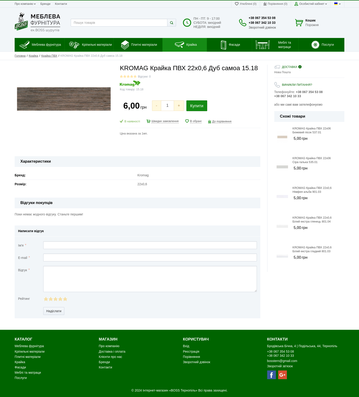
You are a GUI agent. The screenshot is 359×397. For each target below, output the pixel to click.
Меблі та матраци (28, 372)
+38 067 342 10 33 (262, 22)
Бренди (45, 3)
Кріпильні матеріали (29, 351)
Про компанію (25, 3)
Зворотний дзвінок (262, 27)
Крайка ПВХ (49, 55)
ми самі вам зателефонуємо (301, 104)
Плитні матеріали (28, 357)
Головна (20, 55)
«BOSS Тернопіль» (183, 390)
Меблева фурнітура (30, 346)
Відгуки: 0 (144, 76)
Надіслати (53, 311)
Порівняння (191, 357)
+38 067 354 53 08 (262, 18)
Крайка (33, 55)
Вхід (186, 346)
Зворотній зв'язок (280, 366)
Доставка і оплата (112, 351)
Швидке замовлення (165, 121)
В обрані (195, 121)
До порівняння (221, 121)
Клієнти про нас (110, 357)
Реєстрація (191, 351)
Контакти (61, 3)
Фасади (20, 367)
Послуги (21, 378)
